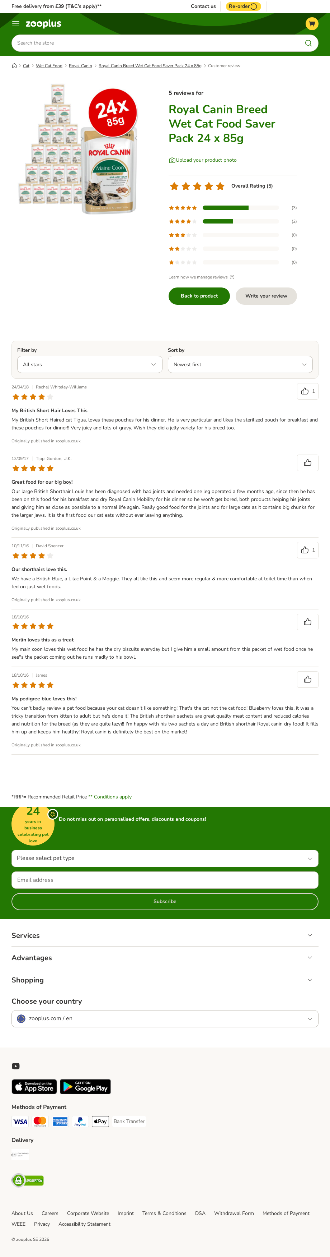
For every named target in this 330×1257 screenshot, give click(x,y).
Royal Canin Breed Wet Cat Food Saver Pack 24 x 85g (150, 66)
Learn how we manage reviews (202, 277)
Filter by (27, 350)
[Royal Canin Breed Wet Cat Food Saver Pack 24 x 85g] (79, 149)
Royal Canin (80, 66)
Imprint (126, 1213)
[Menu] (16, 24)
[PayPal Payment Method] (80, 1123)
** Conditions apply (110, 796)
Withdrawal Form (234, 1213)
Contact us (203, 6)
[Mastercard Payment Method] (40, 1123)
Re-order (243, 6)
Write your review (266, 296)
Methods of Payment (286, 1213)
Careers (50, 1213)
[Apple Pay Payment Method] (100, 1123)
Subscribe (165, 901)
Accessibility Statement (84, 1224)
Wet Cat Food (49, 66)
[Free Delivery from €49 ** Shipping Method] (20, 1156)
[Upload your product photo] (203, 160)
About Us (22, 1213)
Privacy (42, 1224)
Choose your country (46, 1001)
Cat (26, 66)
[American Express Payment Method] (60, 1123)
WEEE (18, 1224)
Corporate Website (88, 1213)
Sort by (176, 350)
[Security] (27, 1181)
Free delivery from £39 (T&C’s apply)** (56, 6)
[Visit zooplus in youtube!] (15, 1066)
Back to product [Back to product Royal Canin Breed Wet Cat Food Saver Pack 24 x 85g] (199, 296)
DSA (200, 1213)
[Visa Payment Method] (20, 1123)
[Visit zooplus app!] (34, 1092)
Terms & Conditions (164, 1213)
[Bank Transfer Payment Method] (129, 1121)
